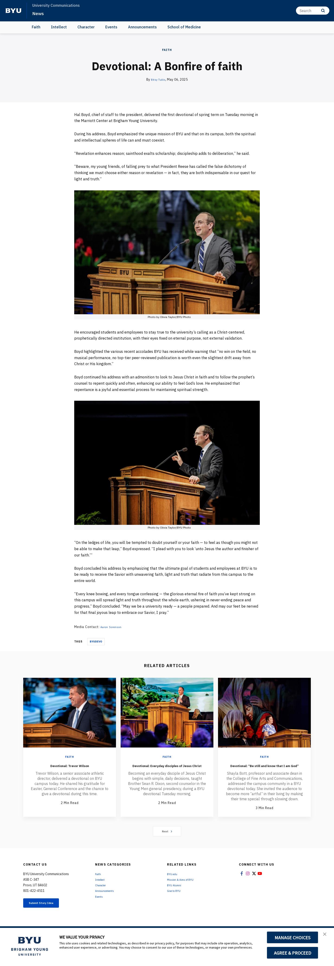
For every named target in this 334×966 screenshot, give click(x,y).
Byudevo (96, 641)
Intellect (59, 27)
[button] (326, 936)
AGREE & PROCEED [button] (293, 952)
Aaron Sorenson (113, 627)
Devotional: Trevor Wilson (69, 765)
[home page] (13, 10)
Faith (36, 27)
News (39, 13)
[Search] (312, 11)
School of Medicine (184, 27)
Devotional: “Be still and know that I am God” (264, 768)
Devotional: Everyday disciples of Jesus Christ (167, 768)
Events (111, 27)
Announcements (142, 27)
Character (86, 27)
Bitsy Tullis (158, 79)
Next (167, 838)
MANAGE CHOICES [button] (292, 937)
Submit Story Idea (47, 911)
